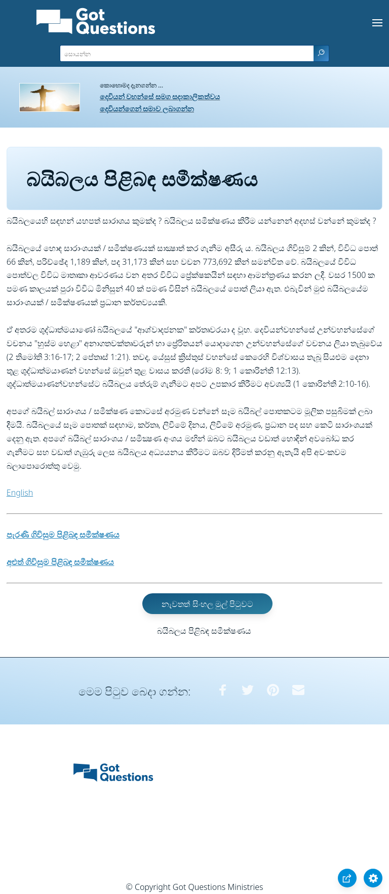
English (20, 492)
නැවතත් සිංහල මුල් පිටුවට (207, 603)
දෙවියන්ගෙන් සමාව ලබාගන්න (147, 108)
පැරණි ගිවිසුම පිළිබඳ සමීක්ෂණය (63, 534)
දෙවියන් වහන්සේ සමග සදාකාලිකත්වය (160, 96)
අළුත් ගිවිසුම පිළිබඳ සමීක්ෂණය (60, 561)
